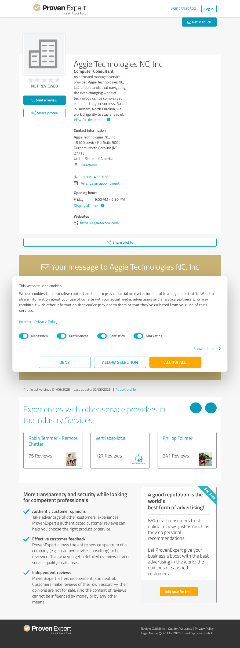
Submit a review (44, 99)
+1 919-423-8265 (96, 176)
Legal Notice (149, 633)
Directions (89, 164)
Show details (184, 348)
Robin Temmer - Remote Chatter (53, 441)
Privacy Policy (65, 321)
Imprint (45, 321)
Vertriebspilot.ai (111, 438)
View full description (91, 119)
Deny (65, 362)
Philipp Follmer (177, 438)
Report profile (125, 389)
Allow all (175, 362)
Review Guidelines (153, 628)
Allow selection (120, 362)
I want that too (182, 8)
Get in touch (199, 21)
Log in (209, 8)
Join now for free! (178, 591)
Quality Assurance (180, 628)
